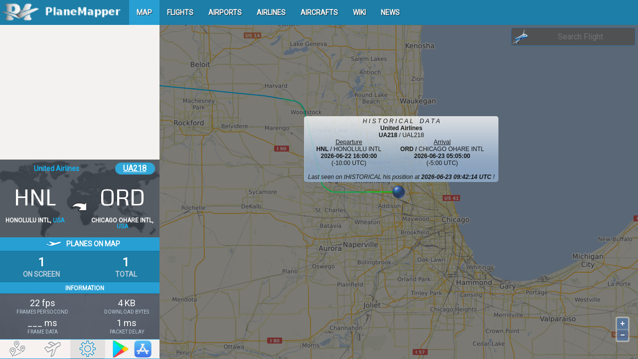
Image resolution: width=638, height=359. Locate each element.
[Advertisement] (79, 92)
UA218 (135, 168)
